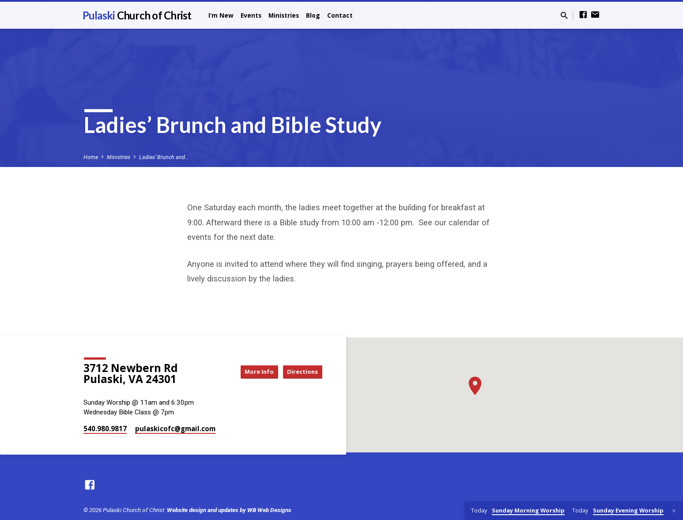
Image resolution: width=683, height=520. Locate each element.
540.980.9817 (105, 428)
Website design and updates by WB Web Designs (229, 509)
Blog (313, 15)
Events (251, 15)
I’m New (221, 15)
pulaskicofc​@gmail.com (175, 428)
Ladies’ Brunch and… (164, 157)
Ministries (283, 15)
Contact (340, 15)
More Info (250, 372)
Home (90, 157)
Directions (299, 372)
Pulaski (137, 15)
